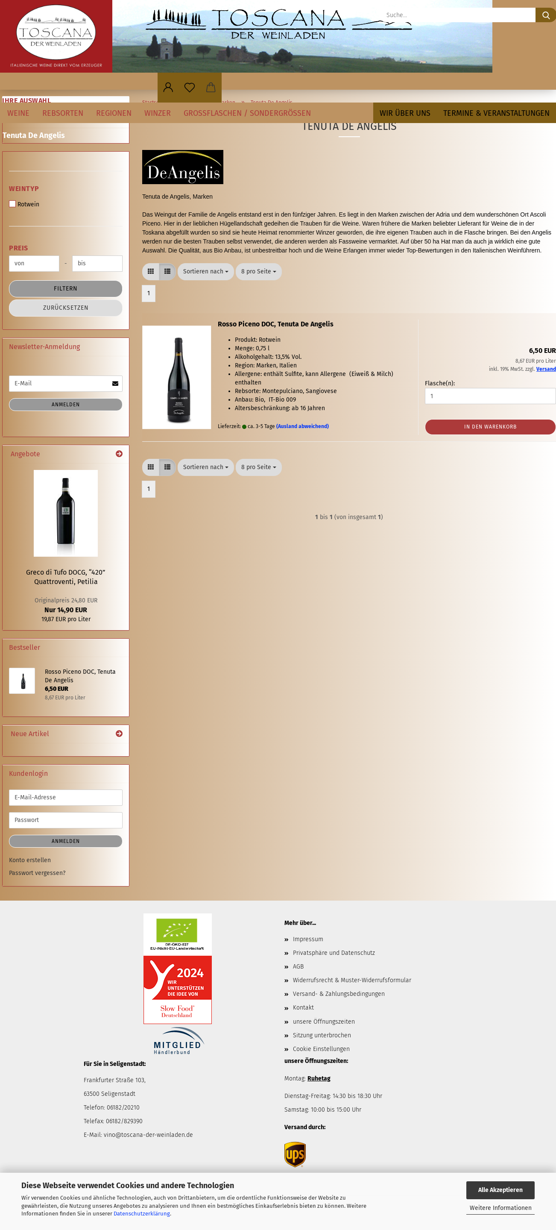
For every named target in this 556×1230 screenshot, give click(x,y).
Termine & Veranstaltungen (496, 113)
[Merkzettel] (189, 88)
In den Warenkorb (490, 427)
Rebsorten (62, 113)
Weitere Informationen (501, 1208)
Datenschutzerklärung (142, 1213)
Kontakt (303, 1007)
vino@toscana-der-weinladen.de (148, 1135)
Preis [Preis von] (18, 248)
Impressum (308, 939)
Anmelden (66, 405)
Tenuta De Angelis (34, 135)
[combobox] (206, 271)
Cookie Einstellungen (321, 1049)
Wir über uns (405, 113)
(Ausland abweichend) (302, 426)
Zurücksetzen (66, 307)
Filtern (66, 288)
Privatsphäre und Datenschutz (334, 953)
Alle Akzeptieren (500, 1190)
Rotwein (24, 204)
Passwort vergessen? (37, 873)
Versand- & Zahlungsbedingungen (339, 994)
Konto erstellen (30, 860)
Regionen (114, 113)
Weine (18, 113)
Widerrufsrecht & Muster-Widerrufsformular (352, 980)
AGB (298, 966)
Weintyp (24, 189)
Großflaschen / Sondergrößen (247, 113)
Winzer (157, 113)
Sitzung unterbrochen (322, 1035)
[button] (168, 88)
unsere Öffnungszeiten (324, 1021)
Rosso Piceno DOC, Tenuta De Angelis (276, 324)
